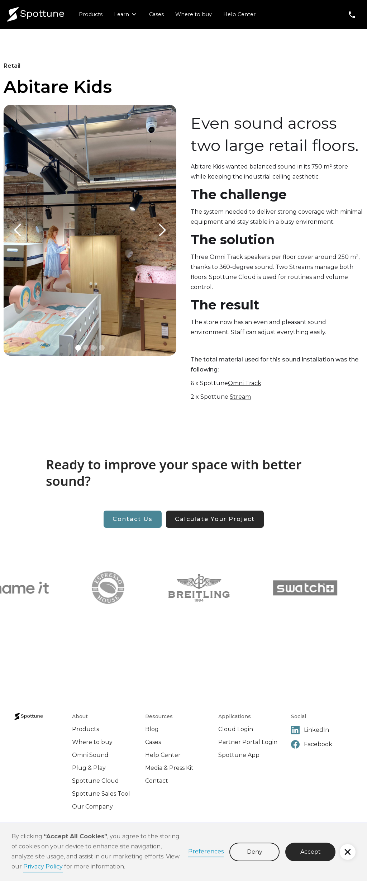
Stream (240, 396)
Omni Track (244, 383)
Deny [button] (254, 851)
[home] (36, 14)
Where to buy (193, 14)
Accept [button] (310, 851)
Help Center (239, 14)
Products (91, 14)
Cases (156, 14)
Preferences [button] (206, 851)
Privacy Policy (43, 866)
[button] (125, 14)
